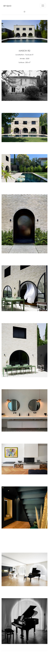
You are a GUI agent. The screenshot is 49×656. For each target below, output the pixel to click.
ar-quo (7, 5)
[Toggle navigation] (43, 6)
